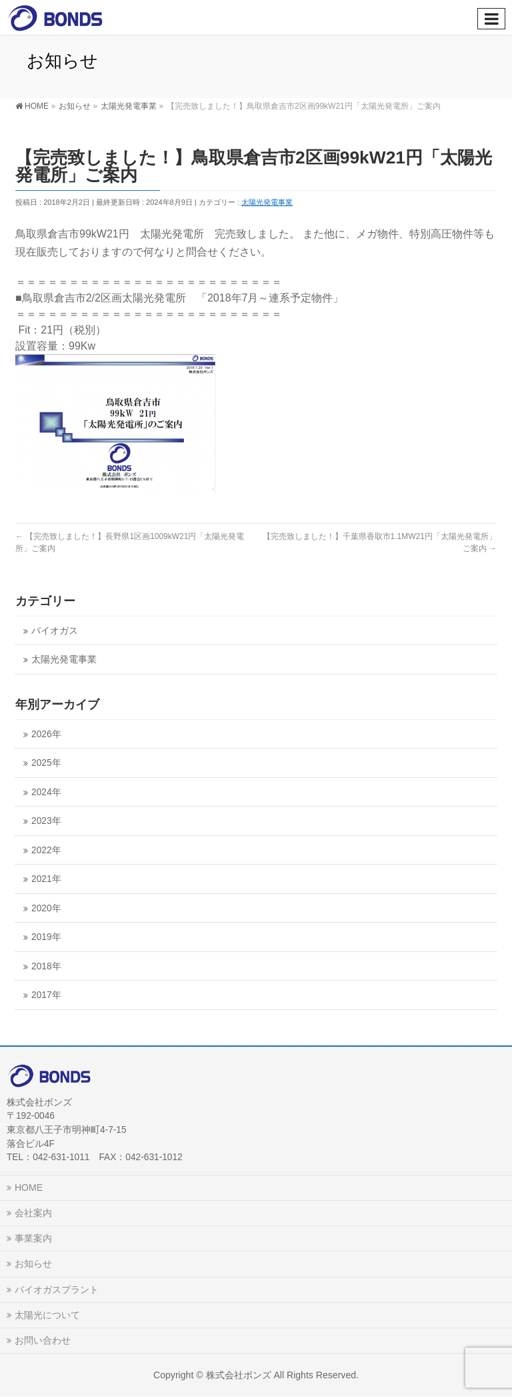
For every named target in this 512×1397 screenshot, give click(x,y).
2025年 (46, 763)
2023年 (46, 821)
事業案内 (33, 1238)
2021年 (46, 879)
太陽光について (47, 1315)
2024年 (46, 792)
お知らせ (33, 1263)
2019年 (46, 937)
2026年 (46, 734)
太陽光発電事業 (267, 202)
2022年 (46, 850)
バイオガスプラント (57, 1289)
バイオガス (54, 631)
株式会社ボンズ (238, 1375)
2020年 (46, 908)
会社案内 (33, 1213)
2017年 (46, 995)
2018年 (46, 966)
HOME (29, 1187)
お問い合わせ (43, 1340)
